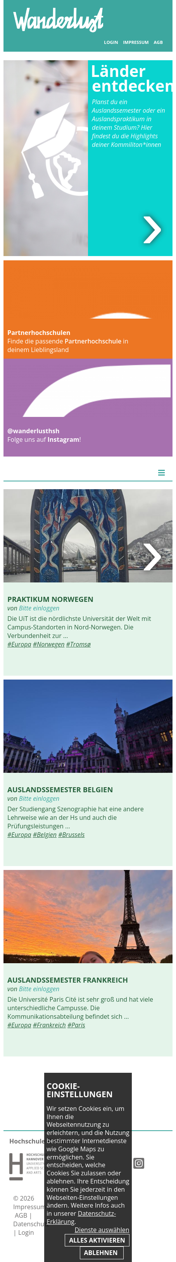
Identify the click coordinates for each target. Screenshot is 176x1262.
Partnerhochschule (93, 341)
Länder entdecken (133, 78)
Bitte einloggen (39, 608)
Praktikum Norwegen (50, 599)
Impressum (135, 42)
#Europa (19, 644)
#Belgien (45, 834)
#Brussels (71, 834)
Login (111, 42)
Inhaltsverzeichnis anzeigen (154, 15)
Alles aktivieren (97, 1240)
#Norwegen (49, 644)
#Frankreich (49, 1025)
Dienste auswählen (101, 1230)
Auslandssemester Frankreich (67, 980)
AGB (158, 42)
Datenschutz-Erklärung (81, 1217)
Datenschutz (31, 1224)
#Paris (76, 1025)
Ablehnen (101, 1252)
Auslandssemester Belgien (60, 789)
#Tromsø (78, 644)
